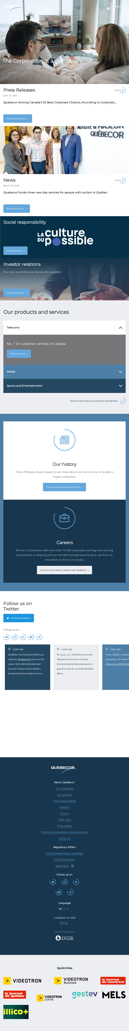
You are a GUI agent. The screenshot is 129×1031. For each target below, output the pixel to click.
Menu (120, 7)
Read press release (17, 118)
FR (112, 7)
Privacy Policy (64, 825)
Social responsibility (64, 801)
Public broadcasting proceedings (64, 853)
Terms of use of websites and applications (64, 832)
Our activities (64, 794)
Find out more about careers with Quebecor (63, 570)
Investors (64, 807)
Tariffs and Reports (64, 859)
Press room (64, 819)
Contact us (65, 838)
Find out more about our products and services (98, 401)
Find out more (14, 250)
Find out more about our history (63, 487)
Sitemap (64, 922)
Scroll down (10, 72)
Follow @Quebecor (19, 618)
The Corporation (64, 788)
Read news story (16, 208)
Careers (64, 813)
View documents (16, 292)
